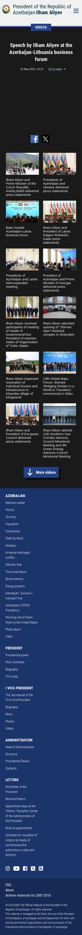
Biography (11, 669)
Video (8, 636)
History (9, 510)
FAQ (8, 885)
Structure (11, 754)
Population (12, 524)
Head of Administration (19, 747)
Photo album (13, 629)
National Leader (15, 503)
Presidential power (17, 655)
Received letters (15, 799)
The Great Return (16, 572)
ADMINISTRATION (18, 740)
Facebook (25, 868)
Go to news (55, 69)
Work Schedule (14, 662)
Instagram (7, 868)
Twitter (33, 868)
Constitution (12, 531)
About (9, 890)
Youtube (16, 868)
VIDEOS (41, 27)
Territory (10, 517)
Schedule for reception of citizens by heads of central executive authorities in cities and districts (21, 845)
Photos (9, 721)
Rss (41, 868)
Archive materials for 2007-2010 (28, 895)
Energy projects (15, 586)
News (9, 714)
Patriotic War (13, 565)
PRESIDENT (14, 648)
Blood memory (14, 579)
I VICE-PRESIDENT (19, 688)
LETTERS (12, 780)
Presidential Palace (17, 761)
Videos (9, 728)
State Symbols (14, 538)
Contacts (11, 768)
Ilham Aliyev (49, 12)
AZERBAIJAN (15, 496)
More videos (46, 472)
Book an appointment (18, 828)
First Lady (11, 676)
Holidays (10, 546)
